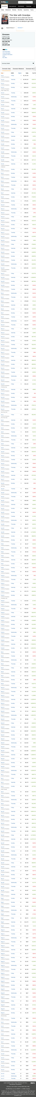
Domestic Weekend (18, 68)
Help (28, 1086)
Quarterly (26, 10)
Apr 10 (2, 811)
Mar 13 (2, 699)
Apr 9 (2, 807)
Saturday (13, 79)
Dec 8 (2, 316)
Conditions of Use (9, 1094)
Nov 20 (2, 244)
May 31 (2, 1012)
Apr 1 (2, 774)
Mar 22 (2, 735)
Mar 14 (2, 703)
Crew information (6, 53)
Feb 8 (2, 567)
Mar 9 (2, 683)
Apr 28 (2, 882)
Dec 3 (2, 297)
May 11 (2, 933)
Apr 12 (2, 819)
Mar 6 (2, 671)
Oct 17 (2, 108)
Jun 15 (2, 1073)
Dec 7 (2, 313)
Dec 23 (2, 376)
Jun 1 (2, 1018)
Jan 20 (2, 492)
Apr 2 (2, 778)
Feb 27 (2, 644)
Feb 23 (2, 628)
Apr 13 (2, 823)
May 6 (2, 914)
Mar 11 (2, 691)
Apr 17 (2, 839)
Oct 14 (2, 96)
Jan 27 (2, 520)
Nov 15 (2, 224)
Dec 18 (2, 356)
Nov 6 (2, 189)
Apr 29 (2, 886)
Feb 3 (2, 547)
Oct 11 (2, 83)
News (4, 56)
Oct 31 (2, 163)
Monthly (20, 10)
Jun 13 (2, 1065)
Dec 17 (2, 352)
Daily (2, 10)
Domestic (4, 6)
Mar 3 (2, 660)
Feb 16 (2, 600)
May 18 (2, 961)
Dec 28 (2, 397)
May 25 (2, 989)
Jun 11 (2, 1057)
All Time (25, 1082)
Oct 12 (2, 87)
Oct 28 (2, 152)
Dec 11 (2, 328)
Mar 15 (2, 707)
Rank (19, 73)
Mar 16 (2, 711)
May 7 (2, 918)
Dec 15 (2, 344)
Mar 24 (2, 742)
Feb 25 (2, 636)
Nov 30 (2, 285)
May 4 (2, 906)
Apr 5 (2, 791)
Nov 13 (2, 216)
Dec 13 (2, 336)
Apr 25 (2, 870)
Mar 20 (2, 727)
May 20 (2, 969)
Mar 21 (2, 731)
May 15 (2, 949)
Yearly (32, 10)
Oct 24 (2, 136)
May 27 (2, 997)
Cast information (6, 51)
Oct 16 (2, 104)
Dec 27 (2, 393)
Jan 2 (2, 420)
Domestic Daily (6, 68)
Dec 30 (2, 405)
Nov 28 (2, 277)
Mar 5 (2, 667)
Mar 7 (2, 675)
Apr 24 (2, 866)
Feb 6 (2, 559)
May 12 (2, 937)
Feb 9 (2, 571)
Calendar (28, 6)
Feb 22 (2, 624)
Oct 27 (2, 148)
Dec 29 (2, 401)
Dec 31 (2, 409)
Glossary (9, 1086)
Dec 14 (2, 340)
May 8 (2, 922)
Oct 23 (2, 132)
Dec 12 (2, 332)
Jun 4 (2, 1030)
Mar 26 (2, 750)
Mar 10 (2, 687)
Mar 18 (2, 719)
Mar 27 (2, 754)
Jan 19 (2, 488)
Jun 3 (2, 1026)
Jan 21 (2, 496)
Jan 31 (2, 536)
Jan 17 (2, 479)
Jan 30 (2, 532)
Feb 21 (2, 620)
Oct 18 (2, 112)
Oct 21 (2, 124)
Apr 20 (2, 851)
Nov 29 (2, 281)
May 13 (2, 941)
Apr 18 (2, 843)
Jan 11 (2, 455)
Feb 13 (2, 587)
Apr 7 (2, 799)
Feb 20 (2, 616)
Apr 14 (2, 827)
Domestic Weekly (31, 68)
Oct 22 (2, 128)
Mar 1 (2, 652)
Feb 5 (2, 555)
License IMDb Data (22, 1086)
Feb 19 (2, 612)
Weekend (8, 10)
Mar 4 (2, 663)
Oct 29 (2, 156)
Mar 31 (2, 770)
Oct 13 (2, 92)
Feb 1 (2, 540)
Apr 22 (2, 858)
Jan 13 (2, 463)
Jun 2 (2, 1022)
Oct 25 (2, 140)
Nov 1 (2, 169)
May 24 (2, 985)
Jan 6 (2, 435)
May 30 (2, 1008)
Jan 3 (2, 424)
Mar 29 (2, 762)
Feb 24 (2, 632)
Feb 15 (2, 595)
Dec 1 (2, 289)
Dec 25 (2, 384)
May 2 (2, 898)
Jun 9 (2, 1049)
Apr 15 (2, 831)
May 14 (2, 945)
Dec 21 (2, 368)
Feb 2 (2, 544)
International (12, 6)
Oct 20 (2, 120)
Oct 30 (2, 160)
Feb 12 (2, 583)
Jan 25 (2, 512)
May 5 (2, 910)
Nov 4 (2, 181)
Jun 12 (2, 1061)
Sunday (13, 83)
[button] (34, 2)
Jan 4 (2, 428)
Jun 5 (2, 1034)
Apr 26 (2, 874)
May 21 (2, 973)
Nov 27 (2, 273)
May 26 (2, 993)
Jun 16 (2, 1076)
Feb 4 (2, 551)
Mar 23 (2, 739)
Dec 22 (2, 372)
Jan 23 (2, 504)
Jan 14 (2, 467)
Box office (5, 57)
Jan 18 (2, 483)
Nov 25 (2, 264)
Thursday (13, 100)
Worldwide (21, 6)
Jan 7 (2, 439)
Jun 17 (2, 1078)
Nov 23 (2, 256)
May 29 (2, 1005)
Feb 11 (2, 579)
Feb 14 (2, 591)
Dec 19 (2, 360)
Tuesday (13, 92)
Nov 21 (2, 248)
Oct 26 (2, 144)
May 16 (2, 953)
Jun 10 (2, 1053)
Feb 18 (2, 608)
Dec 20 (2, 364)
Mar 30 (2, 766)
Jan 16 (2, 475)
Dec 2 (2, 293)
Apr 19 (2, 847)
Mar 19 (2, 723)
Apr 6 (2, 795)
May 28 (2, 1001)
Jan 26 (2, 516)
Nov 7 (2, 193)
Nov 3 (2, 177)
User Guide (14, 1086)
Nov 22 (2, 252)
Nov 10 (2, 204)
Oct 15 (2, 100)
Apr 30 (2, 890)
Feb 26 (2, 640)
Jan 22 (2, 500)
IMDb (24, 1088)
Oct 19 (2, 116)
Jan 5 (2, 432)
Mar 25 (2, 746)
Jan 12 (2, 459)
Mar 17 (2, 715)
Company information (7, 54)
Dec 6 (2, 309)
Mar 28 (2, 758)
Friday (12, 75)
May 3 (2, 902)
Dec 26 (2, 389)
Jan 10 (2, 451)
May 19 (2, 965)
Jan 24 (2, 508)
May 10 (2, 930)
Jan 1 (2, 414)
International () (7, 40)
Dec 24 (2, 380)
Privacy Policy (19, 1094)
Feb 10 (2, 575)
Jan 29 (2, 528)
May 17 (2, 957)
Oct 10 (2, 79)
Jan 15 (2, 471)
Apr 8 (2, 803)
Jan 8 (2, 443)
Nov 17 (2, 232)
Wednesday (14, 96)
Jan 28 (2, 524)
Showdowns (19, 1084)
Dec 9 (2, 320)
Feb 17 (2, 604)
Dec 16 (2, 348)
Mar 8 (2, 679)
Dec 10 (2, 324)
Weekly (14, 10)
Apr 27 (2, 878)
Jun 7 (2, 1042)
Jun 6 (2, 1038)
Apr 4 (2, 786)
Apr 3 (2, 782)
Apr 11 (2, 815)
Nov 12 (2, 212)
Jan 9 (2, 447)
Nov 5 (2, 185)
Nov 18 (2, 236)
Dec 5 (2, 305)
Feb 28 (2, 648)
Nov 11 (2, 208)
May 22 (2, 977)
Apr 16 (2, 835)
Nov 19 (2, 240)
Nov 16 (2, 228)
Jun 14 (2, 1069)
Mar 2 (2, 656)
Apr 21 (2, 854)
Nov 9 (2, 201)
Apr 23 (2, 862)
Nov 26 (2, 268)
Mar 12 (2, 695)
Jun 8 (2, 1045)
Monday (13, 87)
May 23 (2, 981)
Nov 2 (2, 173)
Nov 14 (2, 220)
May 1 (2, 894)
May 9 (2, 926)
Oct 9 (2, 75)
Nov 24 (2, 260)
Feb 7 (2, 563)
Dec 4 (2, 301)
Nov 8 (2, 197)
